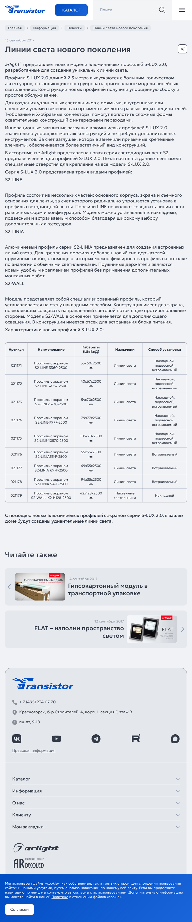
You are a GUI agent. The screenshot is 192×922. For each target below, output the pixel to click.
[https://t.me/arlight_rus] (96, 738)
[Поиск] (162, 10)
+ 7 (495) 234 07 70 (37, 701)
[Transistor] (25, 8)
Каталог (71, 9)
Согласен (19, 909)
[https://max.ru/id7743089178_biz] (175, 738)
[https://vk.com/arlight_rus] (16, 738)
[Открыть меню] (182, 10)
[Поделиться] (182, 48)
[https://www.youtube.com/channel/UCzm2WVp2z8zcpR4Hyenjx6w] (56, 738)
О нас (18, 803)
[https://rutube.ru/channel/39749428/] (135, 738)
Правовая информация (34, 750)
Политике (60, 897)
